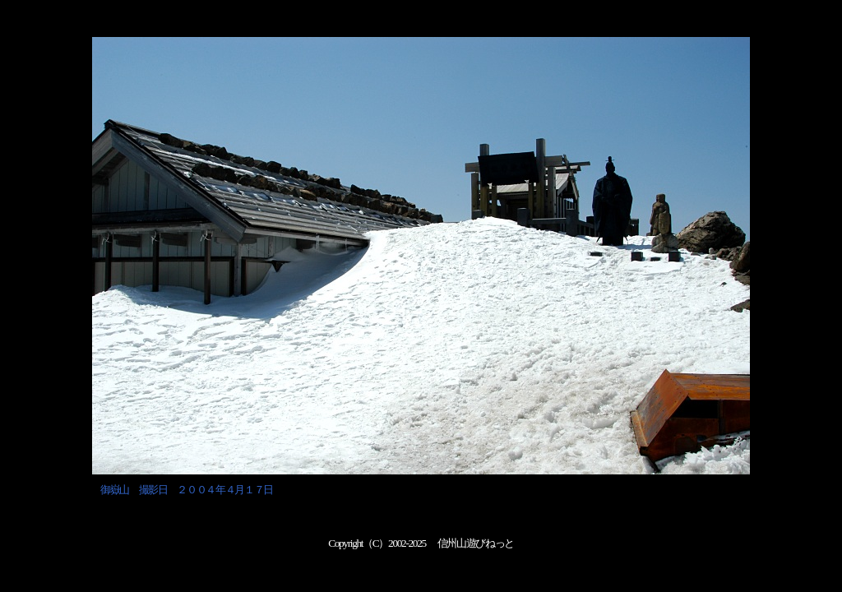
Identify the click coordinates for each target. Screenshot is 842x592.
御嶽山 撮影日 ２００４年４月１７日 (186, 489)
